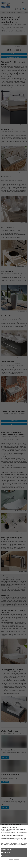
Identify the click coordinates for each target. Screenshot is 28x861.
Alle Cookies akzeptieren (6, 849)
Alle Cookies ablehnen (5, 852)
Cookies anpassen (5, 855)
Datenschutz (16, 859)
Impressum (11, 859)
